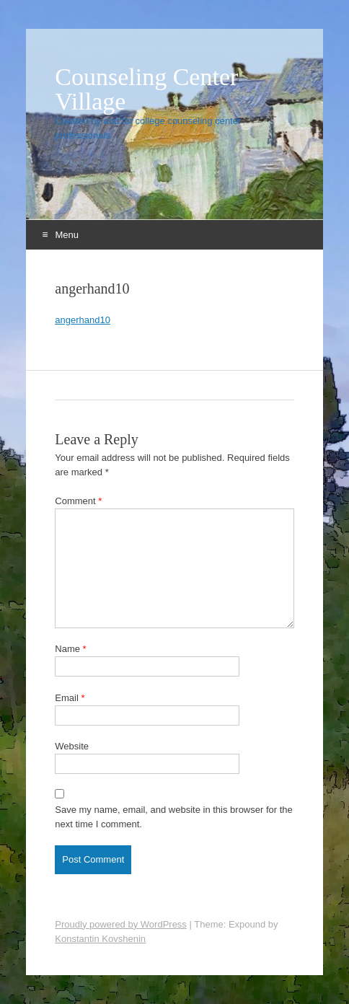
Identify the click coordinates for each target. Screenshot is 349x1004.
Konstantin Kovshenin (100, 938)
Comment (78, 501)
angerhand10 (82, 319)
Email (69, 697)
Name (70, 648)
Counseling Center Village (146, 89)
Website (72, 746)
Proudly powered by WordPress (121, 924)
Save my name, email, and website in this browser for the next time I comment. (173, 816)
